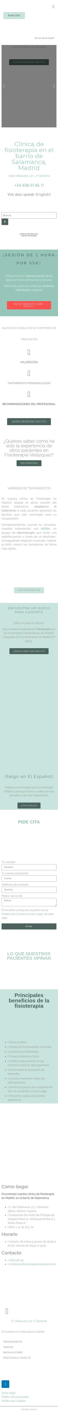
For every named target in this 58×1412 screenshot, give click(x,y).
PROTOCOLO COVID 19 (16, 1357)
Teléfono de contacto (15, 884)
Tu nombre (8, 862)
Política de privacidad (15, 1396)
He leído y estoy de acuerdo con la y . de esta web (28, 914)
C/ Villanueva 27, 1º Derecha (29, 1321)
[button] (53, 6)
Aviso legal (8, 1392)
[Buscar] (5, 222)
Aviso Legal (35, 914)
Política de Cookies (14, 914)
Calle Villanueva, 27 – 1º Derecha (29, 175)
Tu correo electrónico (15, 873)
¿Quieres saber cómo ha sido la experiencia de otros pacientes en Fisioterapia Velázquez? (29, 447)
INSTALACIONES (13, 1352)
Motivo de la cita (12, 896)
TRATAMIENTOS (12, 1341)
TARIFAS (8, 1347)
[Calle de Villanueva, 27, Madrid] (29, 1146)
